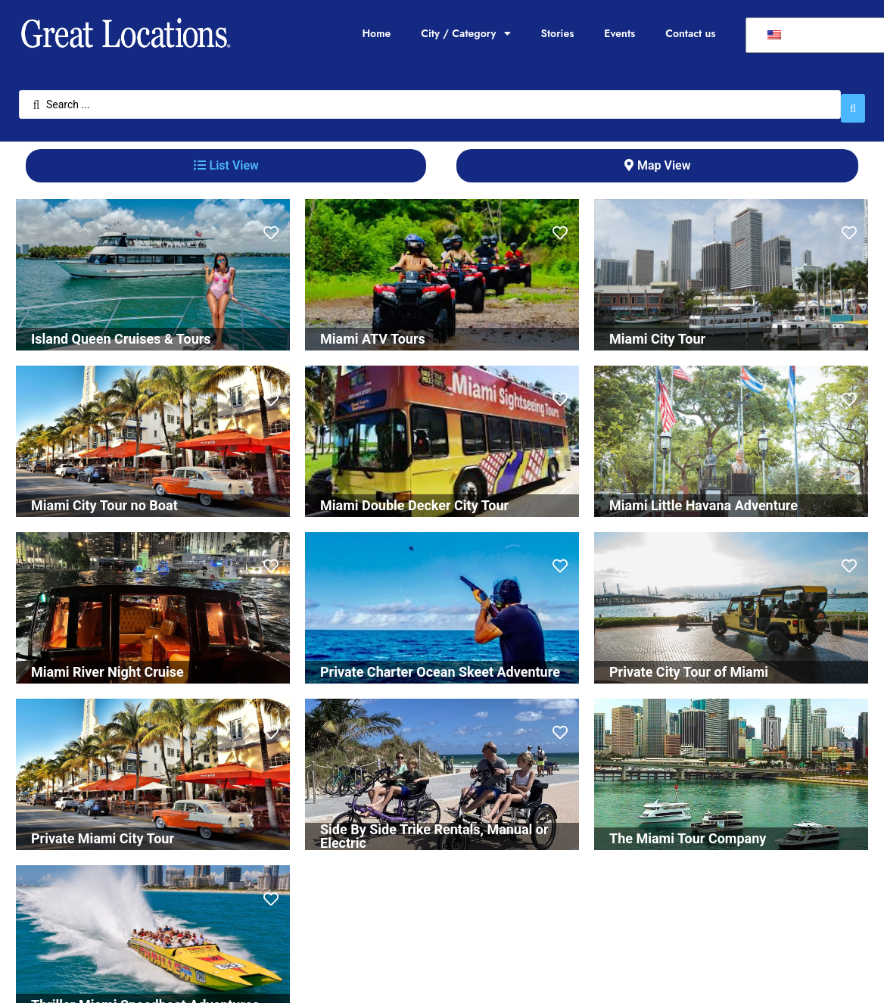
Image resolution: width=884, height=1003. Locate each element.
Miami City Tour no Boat (104, 498)
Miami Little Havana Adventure (703, 498)
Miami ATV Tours (372, 331)
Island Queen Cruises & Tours (121, 331)
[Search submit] (853, 100)
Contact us (690, 33)
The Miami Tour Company (687, 831)
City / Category (465, 33)
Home (376, 33)
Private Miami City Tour (102, 831)
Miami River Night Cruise (107, 664)
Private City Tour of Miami (688, 664)
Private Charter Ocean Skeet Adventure (440, 664)
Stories (557, 33)
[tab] (226, 158)
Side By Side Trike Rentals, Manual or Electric (434, 828)
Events (619, 33)
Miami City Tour (657, 331)
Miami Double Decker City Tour (414, 498)
